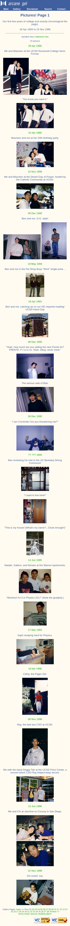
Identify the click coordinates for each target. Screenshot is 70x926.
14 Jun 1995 (35, 560)
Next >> (55, 911)
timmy (21, 914)
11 (58, 909)
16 (14, 911)
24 (37, 911)
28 (48, 911)
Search (48, 9)
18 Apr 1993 (35, 301)
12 (61, 909)
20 (26, 911)
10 (55, 909)
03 (36, 909)
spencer (34, 914)
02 (33, 909)
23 (34, 911)
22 (31, 911)
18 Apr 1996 (35, 668)
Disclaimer (32, 9)
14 (66, 909)
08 (50, 909)
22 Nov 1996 (35, 870)
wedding (42, 914)
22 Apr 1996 (35, 132)
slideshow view (42, 37)
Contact (61, 9)
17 (17, 911)
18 (20, 911)
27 (45, 911)
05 (41, 909)
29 (50, 911)
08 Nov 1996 (35, 719)
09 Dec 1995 (35, 213)
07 (47, 909)
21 (28, 911)
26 (42, 911)
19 (23, 911)
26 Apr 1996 (35, 45)
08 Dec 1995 (35, 341)
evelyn (27, 914)
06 (44, 909)
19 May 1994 (35, 263)
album (49, 914)
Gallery (17, 9)
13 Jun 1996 (35, 806)
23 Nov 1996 (35, 171)
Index (18, 909)
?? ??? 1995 (35, 454)
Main (6, 9)
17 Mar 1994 (35, 630)
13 (63, 909)
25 (39, 911)
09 (52, 909)
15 (12, 911)
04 (39, 909)
